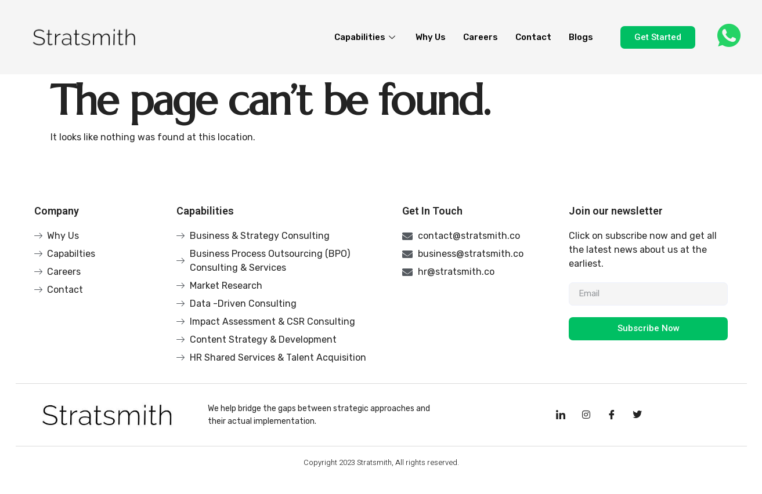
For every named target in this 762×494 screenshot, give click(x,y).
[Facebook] (611, 415)
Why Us (431, 37)
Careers (480, 37)
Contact (533, 37)
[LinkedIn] (560, 415)
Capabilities (366, 37)
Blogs (581, 37)
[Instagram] (586, 415)
